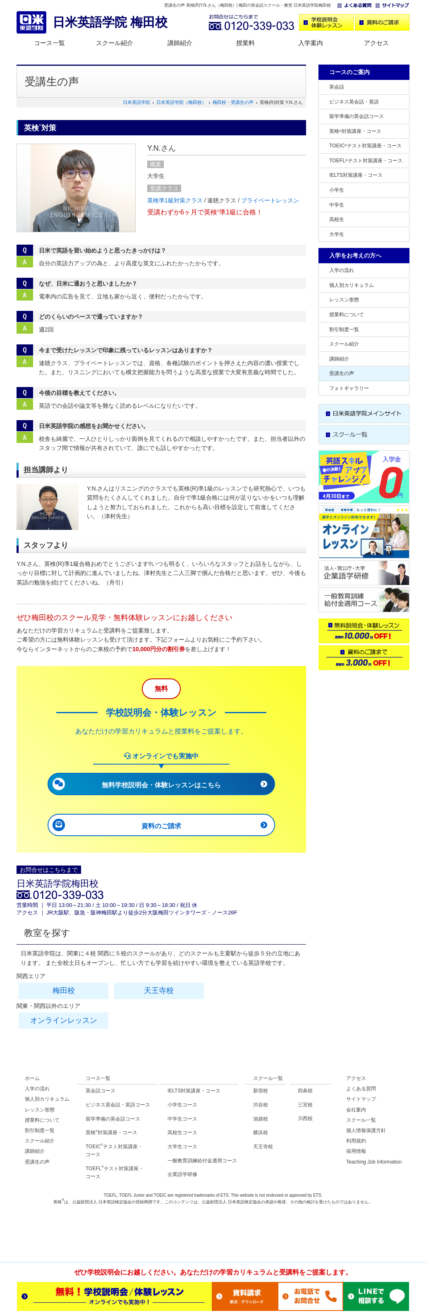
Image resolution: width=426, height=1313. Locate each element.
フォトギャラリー (349, 388)
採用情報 (356, 1151)
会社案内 (356, 1110)
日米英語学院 (136, 102)
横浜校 (260, 1132)
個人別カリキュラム (351, 285)
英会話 (336, 87)
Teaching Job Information (374, 1162)
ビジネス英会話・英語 (354, 102)
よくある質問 (361, 1089)
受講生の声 (341, 373)
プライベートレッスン (270, 200)
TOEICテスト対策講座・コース (365, 146)
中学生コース (182, 1119)
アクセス (376, 42)
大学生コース (182, 1146)
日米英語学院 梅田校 (110, 22)
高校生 (336, 219)
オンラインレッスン (63, 1020)
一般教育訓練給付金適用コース (202, 1161)
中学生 (336, 205)
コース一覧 (49, 42)
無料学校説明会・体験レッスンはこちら (161, 785)
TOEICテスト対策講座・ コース (114, 1150)
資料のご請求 (161, 826)
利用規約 (356, 1141)
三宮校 (305, 1105)
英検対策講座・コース (355, 131)
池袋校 (260, 1119)
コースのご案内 (349, 72)
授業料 (245, 42)
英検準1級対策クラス (175, 200)
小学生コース (182, 1105)
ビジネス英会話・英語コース (118, 1105)
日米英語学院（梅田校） (181, 102)
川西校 (305, 1118)
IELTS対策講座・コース (356, 175)
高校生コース (182, 1132)
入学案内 (310, 42)
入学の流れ (341, 270)
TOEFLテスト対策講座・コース (365, 161)
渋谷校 (260, 1105)
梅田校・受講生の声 (233, 102)
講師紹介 (180, 42)
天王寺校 (159, 990)
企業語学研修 (182, 1174)
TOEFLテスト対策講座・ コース (115, 1172)
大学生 (336, 234)
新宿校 (260, 1091)
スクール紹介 (114, 42)
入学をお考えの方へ (355, 255)
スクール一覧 (268, 1078)
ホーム (32, 1078)
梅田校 (64, 990)
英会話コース (100, 1091)
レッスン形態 (344, 300)
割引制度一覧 (344, 329)
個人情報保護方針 (366, 1130)
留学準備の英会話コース (356, 116)
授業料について (346, 314)
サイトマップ (361, 1099)
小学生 (336, 190)
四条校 (305, 1091)
